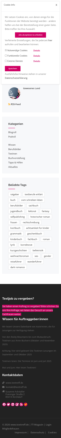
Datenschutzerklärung (16, 77)
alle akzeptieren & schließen (30, 35)
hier (50, 40)
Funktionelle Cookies (16, 56)
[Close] (56, 4)
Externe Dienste (14, 61)
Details (36, 50)
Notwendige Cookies (16, 50)
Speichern (12, 69)
